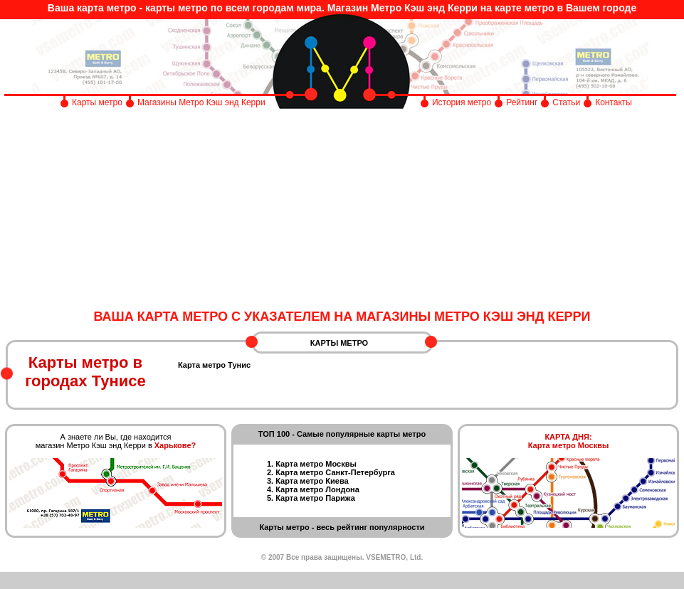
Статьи (566, 102)
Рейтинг (521, 102)
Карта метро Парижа (315, 498)
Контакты (613, 102)
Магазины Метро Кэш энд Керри (202, 102)
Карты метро (97, 102)
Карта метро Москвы (316, 464)
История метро (461, 102)
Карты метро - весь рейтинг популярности (341, 527)
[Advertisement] (342, 209)
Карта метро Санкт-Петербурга (335, 472)
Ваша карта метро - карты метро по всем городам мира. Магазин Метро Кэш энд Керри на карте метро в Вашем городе (342, 8)
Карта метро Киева (311, 481)
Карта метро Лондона (317, 489)
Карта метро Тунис (214, 365)
